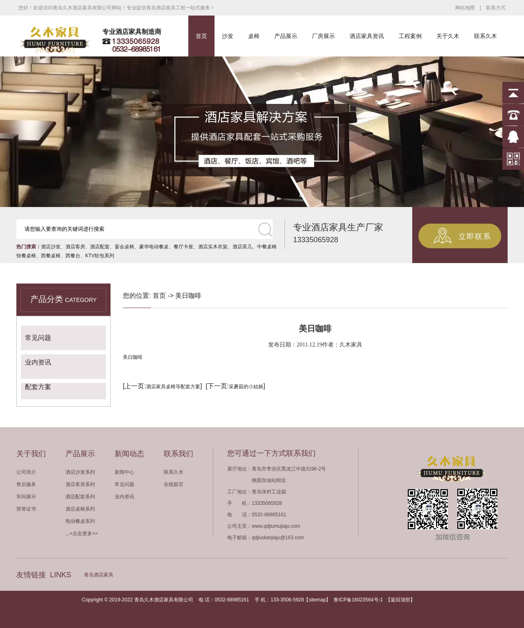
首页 (201, 36)
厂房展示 (323, 36)
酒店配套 (100, 247)
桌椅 (254, 36)
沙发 (227, 36)
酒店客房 (75, 247)
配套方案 (38, 386)
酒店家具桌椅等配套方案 (173, 386)
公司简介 (26, 472)
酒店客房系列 (80, 484)
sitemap (317, 600)
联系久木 (485, 36)
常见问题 (38, 337)
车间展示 (26, 497)
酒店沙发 (51, 247)
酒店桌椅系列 (80, 509)
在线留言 (173, 484)
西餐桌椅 (51, 256)
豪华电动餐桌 (154, 247)
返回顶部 (400, 600)
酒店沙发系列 (80, 472)
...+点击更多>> (82, 533)
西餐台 (73, 256)
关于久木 (447, 36)
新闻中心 (124, 472)
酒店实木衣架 (213, 247)
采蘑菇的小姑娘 (246, 386)
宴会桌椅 (124, 247)
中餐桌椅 (267, 247)
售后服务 (26, 484)
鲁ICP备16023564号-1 (358, 600)
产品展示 (285, 36)
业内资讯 (38, 362)
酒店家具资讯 (367, 36)
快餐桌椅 (26, 256)
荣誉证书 (26, 509)
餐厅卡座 (183, 247)
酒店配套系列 (80, 497)
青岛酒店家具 (98, 575)
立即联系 (474, 236)
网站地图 (465, 8)
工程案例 (410, 36)
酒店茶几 (242, 247)
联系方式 (496, 8)
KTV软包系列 (99, 256)
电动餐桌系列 (80, 521)
